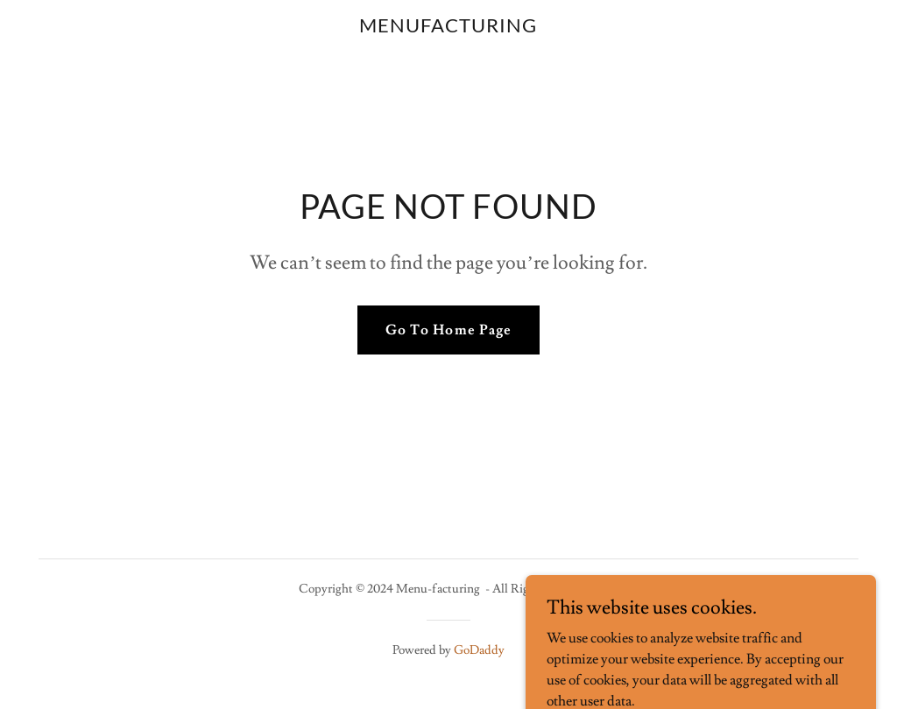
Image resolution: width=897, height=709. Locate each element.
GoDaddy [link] (479, 650)
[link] (448, 28)
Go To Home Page (448, 330)
